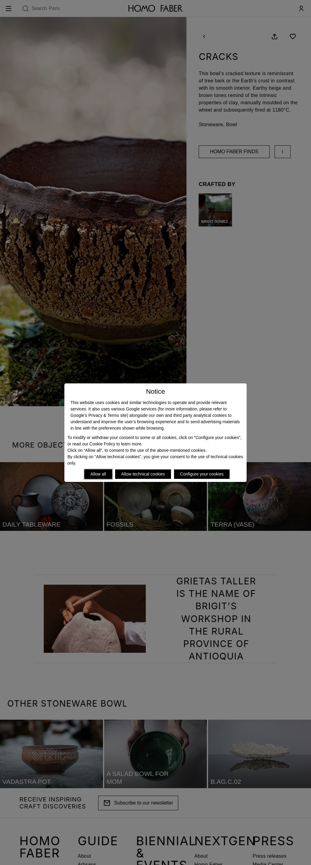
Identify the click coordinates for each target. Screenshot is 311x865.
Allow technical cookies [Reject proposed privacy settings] (143, 474)
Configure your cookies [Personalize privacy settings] (202, 474)
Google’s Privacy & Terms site (98, 415)
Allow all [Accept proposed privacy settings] (98, 474)
